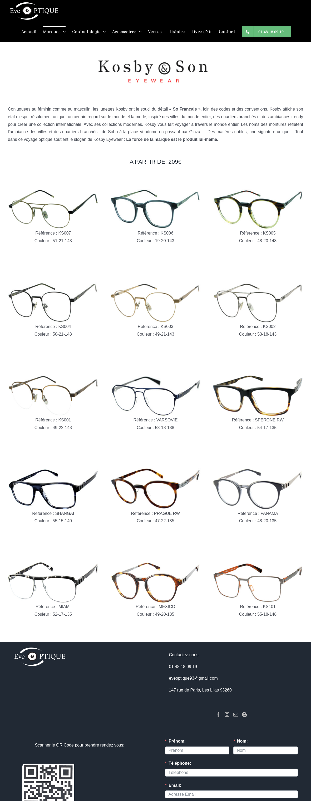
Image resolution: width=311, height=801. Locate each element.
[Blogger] (244, 714)
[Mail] (235, 714)
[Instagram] (227, 714)
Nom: (242, 741)
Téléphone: (180, 763)
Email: (175, 785)
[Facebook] (218, 714)
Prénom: (177, 741)
